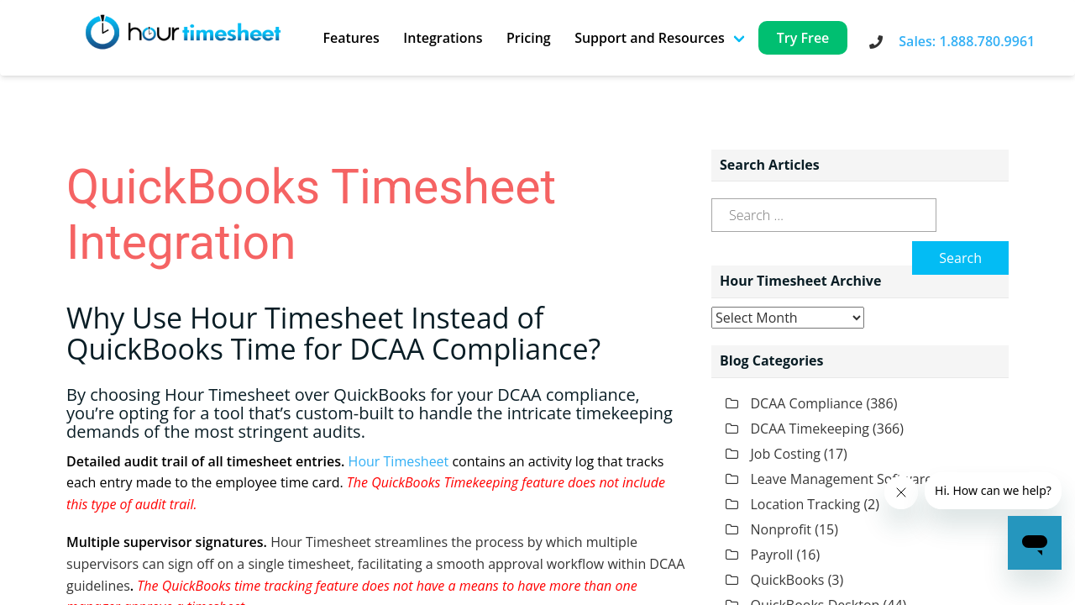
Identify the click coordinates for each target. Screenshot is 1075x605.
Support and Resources (649, 38)
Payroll (772, 554)
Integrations (442, 38)
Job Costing (786, 454)
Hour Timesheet (399, 461)
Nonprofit (781, 529)
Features (350, 38)
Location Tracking (806, 504)
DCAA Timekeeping (810, 428)
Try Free (803, 38)
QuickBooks (788, 580)
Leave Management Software (842, 479)
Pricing (528, 38)
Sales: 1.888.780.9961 (967, 41)
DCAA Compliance (807, 403)
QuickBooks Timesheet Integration (311, 215)
